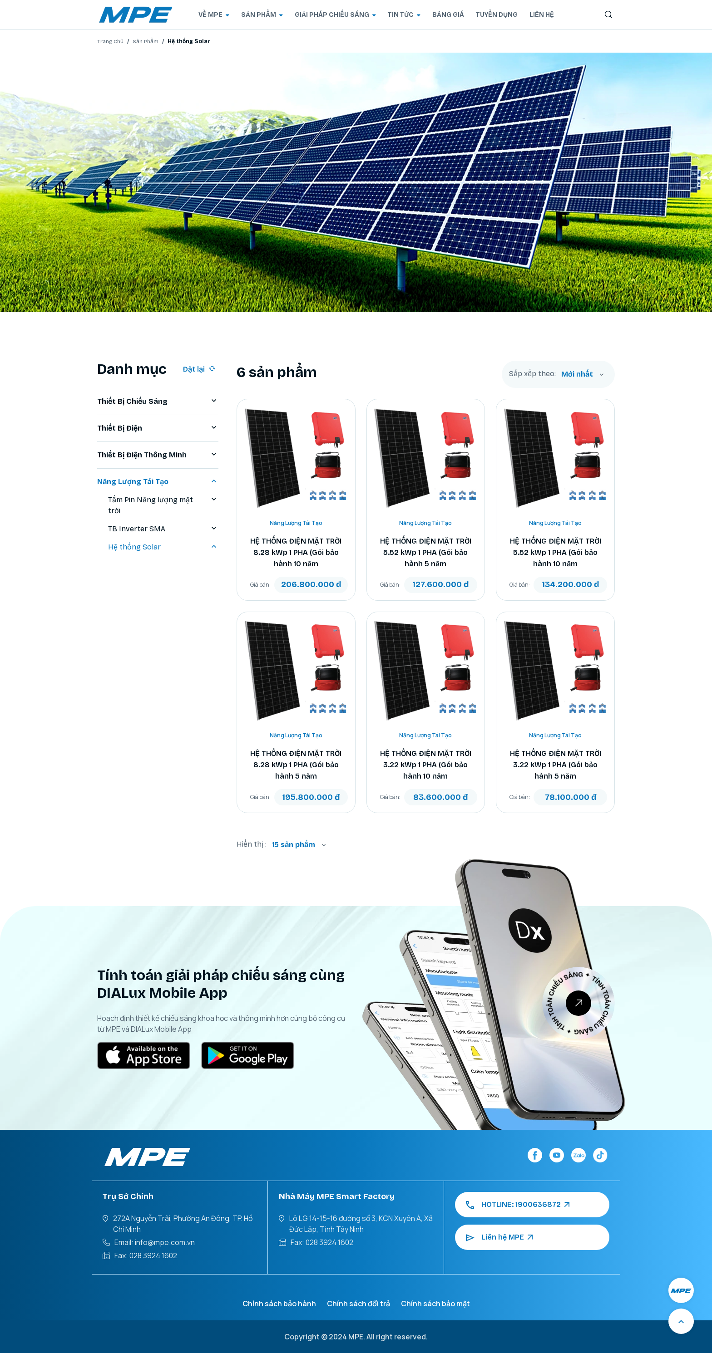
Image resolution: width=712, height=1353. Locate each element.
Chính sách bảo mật (435, 1304)
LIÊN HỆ (541, 15)
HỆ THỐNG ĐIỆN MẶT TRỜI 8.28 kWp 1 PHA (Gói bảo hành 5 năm (295, 764)
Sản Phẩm (145, 41)
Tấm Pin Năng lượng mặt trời (163, 505)
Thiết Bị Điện (157, 428)
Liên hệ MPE (499, 1237)
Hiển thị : (252, 844)
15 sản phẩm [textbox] (293, 844)
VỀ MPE (213, 15)
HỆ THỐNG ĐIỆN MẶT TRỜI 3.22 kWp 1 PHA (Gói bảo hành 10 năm (425, 764)
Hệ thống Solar (163, 547)
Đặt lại (199, 369)
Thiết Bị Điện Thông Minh (157, 455)
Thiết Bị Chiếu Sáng (157, 401)
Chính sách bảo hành (279, 1304)
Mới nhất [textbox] (577, 374)
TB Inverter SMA (163, 529)
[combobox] (583, 374)
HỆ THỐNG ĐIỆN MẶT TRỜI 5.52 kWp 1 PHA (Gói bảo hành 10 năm (555, 552)
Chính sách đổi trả (358, 1304)
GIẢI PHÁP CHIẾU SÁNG (335, 15)
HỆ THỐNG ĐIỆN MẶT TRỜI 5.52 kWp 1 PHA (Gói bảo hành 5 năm (425, 552)
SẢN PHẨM (262, 15)
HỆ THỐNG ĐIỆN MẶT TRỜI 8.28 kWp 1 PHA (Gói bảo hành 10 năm (295, 552)
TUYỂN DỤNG (497, 15)
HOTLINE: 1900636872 (517, 1204)
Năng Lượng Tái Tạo (157, 481)
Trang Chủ (110, 41)
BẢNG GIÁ (448, 15)
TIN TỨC (404, 15)
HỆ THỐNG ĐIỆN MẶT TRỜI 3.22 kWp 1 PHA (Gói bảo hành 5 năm (555, 764)
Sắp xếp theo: (532, 373)
